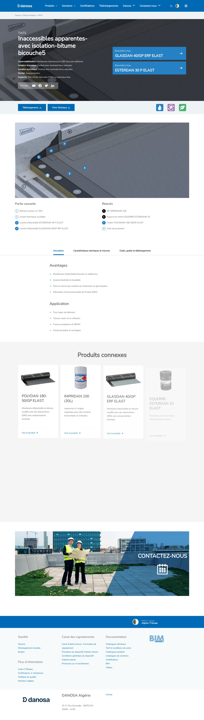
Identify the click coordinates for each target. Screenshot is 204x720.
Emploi (21, 651)
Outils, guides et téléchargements (135, 250)
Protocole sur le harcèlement (75, 663)
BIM (108, 663)
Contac (109, 694)
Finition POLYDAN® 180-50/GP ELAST (125, 222)
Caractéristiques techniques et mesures (91, 250)
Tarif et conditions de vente (118, 648)
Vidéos (109, 667)
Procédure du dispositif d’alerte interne (80, 651)
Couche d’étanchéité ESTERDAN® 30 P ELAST (41, 222)
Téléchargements (30, 107)
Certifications (112, 659)
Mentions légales (26, 680)
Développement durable (29, 648)
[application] (133, 6)
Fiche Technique (59, 107)
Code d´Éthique (25, 669)
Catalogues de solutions (117, 655)
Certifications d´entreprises (30, 673)
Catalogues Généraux (116, 644)
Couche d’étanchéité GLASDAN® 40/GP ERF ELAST (44, 228)
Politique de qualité (27, 677)
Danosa (21, 644)
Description (58, 250)
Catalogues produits (115, 651)
